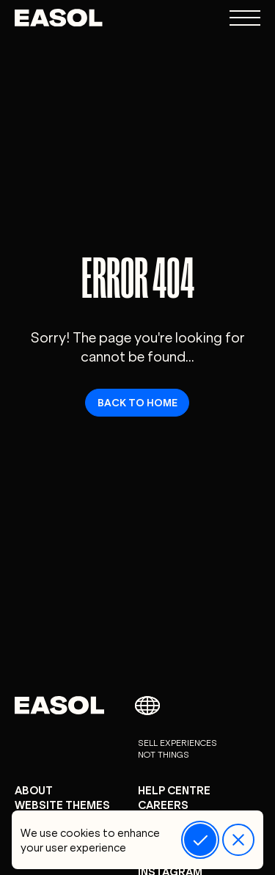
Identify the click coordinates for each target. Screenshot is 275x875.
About (34, 789)
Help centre (174, 789)
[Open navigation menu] (245, 18)
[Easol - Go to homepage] (59, 17)
